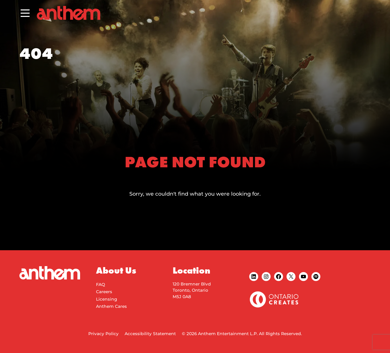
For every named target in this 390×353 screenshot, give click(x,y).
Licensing (106, 299)
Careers (104, 291)
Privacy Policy (103, 333)
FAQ (100, 284)
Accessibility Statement (150, 333)
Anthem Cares (111, 306)
